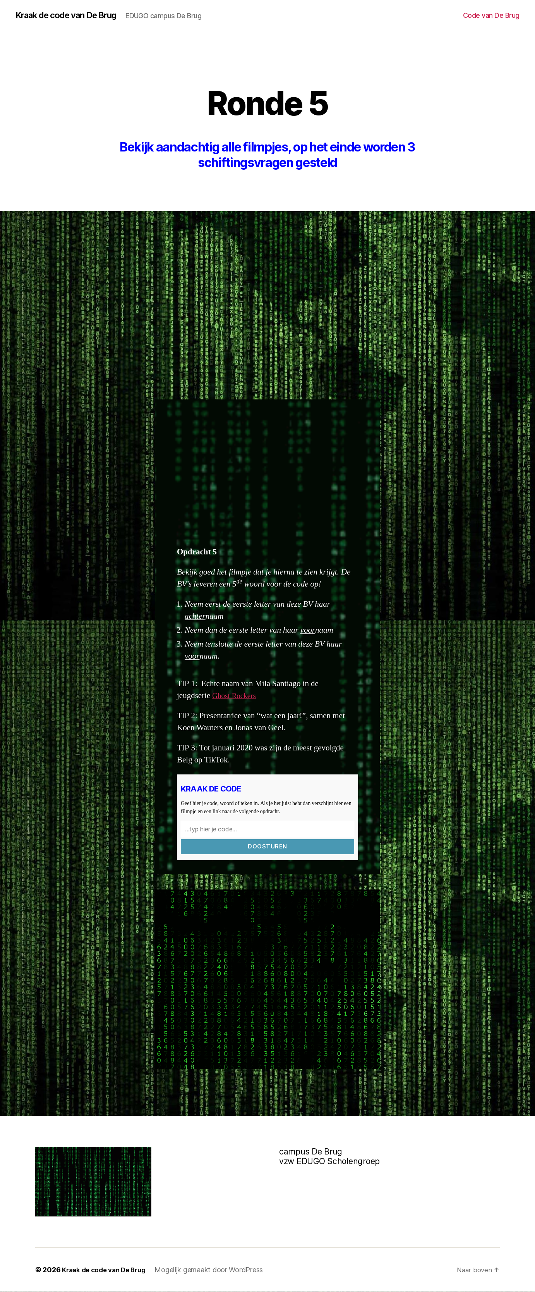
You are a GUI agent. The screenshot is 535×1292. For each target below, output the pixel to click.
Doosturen (267, 846)
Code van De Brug (491, 15)
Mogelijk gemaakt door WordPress (215, 1270)
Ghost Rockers (236, 696)
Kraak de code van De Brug (72, 15)
